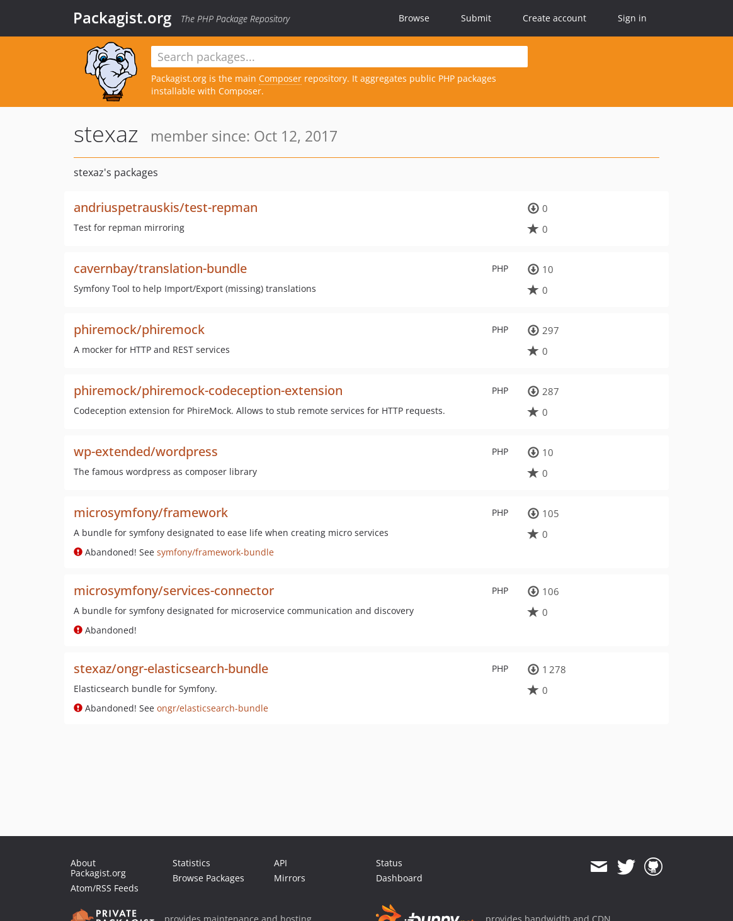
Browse (414, 18)
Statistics (191, 863)
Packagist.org (122, 18)
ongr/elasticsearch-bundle (212, 708)
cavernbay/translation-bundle (160, 268)
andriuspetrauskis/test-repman (166, 207)
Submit (476, 18)
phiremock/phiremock (139, 329)
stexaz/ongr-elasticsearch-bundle (171, 668)
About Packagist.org (98, 868)
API (280, 863)
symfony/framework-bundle (215, 552)
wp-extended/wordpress (146, 451)
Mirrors (289, 878)
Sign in (632, 18)
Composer (280, 78)
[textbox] (339, 56)
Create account (554, 18)
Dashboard (399, 878)
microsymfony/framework (151, 512)
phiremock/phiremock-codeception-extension (208, 390)
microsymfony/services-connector (174, 590)
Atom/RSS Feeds (105, 888)
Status (389, 863)
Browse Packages (208, 878)
